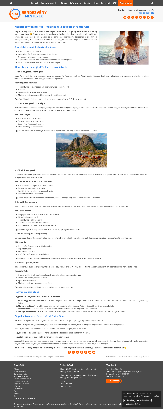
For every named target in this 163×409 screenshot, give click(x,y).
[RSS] (152, 17)
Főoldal (16, 369)
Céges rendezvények (21, 384)
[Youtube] (136, 17)
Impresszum (112, 404)
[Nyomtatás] (94, 352)
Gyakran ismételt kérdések (24, 398)
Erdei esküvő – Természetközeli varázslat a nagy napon (127, 356)
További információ (130, 404)
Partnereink (102, 404)
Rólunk (16, 386)
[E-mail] (124, 17)
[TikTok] (148, 17)
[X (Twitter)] (73, 352)
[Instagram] (144, 17)
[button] (152, 3)
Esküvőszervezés (20, 371)
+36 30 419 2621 (66, 386)
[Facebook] (132, 17)
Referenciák (18, 389)
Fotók (16, 391)
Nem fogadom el (144, 400)
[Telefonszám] (128, 17)
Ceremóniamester (20, 374)
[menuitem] (34, 3)
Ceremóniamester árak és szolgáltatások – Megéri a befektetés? (39, 356)
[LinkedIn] (140, 17)
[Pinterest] (81, 352)
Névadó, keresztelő (21, 381)
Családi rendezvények (22, 379)
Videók (16, 393)
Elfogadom (129, 400)
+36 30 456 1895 (146, 13)
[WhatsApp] (85, 352)
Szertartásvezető (20, 376)
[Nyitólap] (11, 3)
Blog (15, 396)
